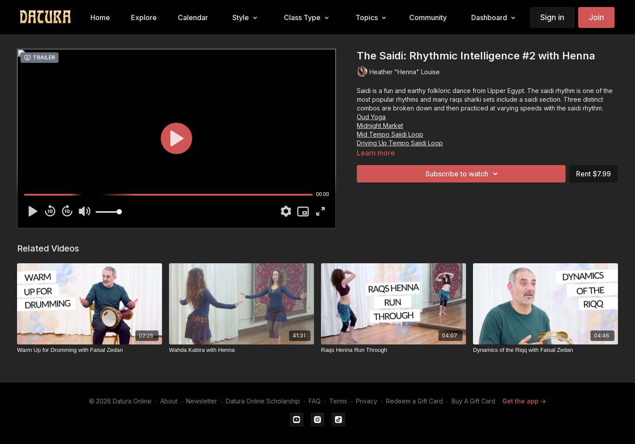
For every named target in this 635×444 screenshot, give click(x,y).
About (168, 401)
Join (596, 17)
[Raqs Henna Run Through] (393, 350)
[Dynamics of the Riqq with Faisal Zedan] (545, 350)
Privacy (366, 401)
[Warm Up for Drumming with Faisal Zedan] (89, 350)
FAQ (315, 401)
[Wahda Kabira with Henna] (241, 350)
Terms (338, 401)
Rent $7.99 (593, 173)
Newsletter (201, 401)
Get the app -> (524, 401)
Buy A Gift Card (473, 401)
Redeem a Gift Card (414, 401)
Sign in (552, 17)
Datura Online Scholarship (263, 401)
